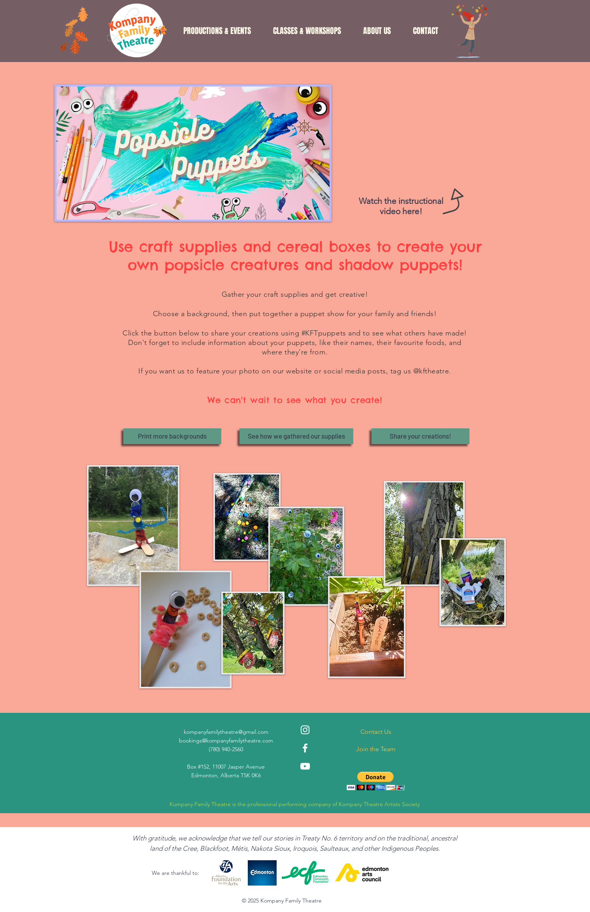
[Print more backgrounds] (172, 436)
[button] (217, 31)
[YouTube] (305, 766)
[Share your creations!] (420, 436)
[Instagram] (305, 730)
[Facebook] (305, 748)
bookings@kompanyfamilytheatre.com (226, 740)
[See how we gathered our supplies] (296, 436)
